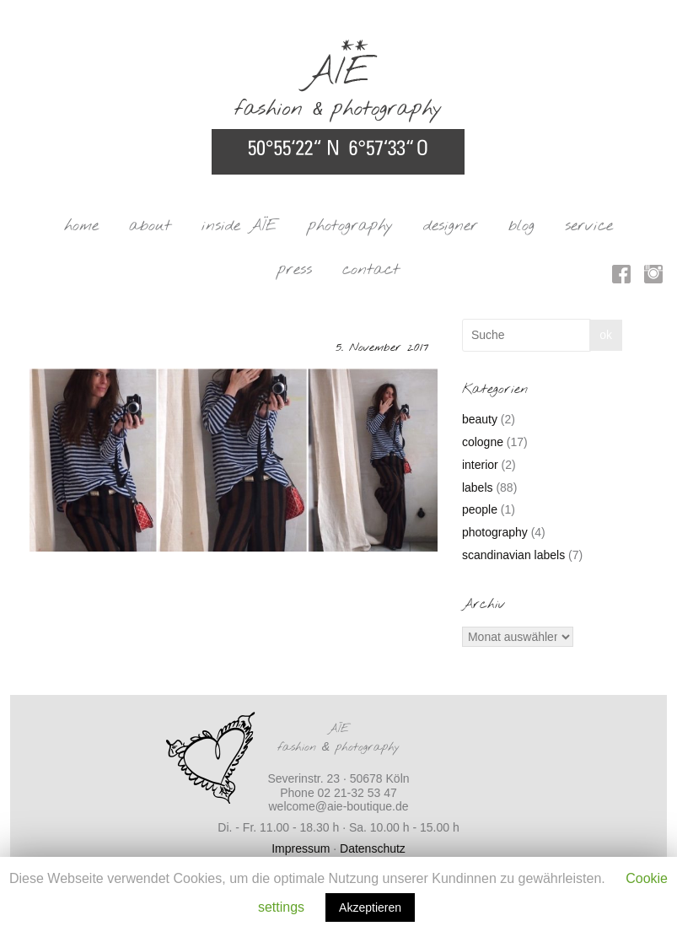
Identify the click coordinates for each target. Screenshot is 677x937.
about (150, 226)
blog (521, 226)
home (81, 226)
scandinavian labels (513, 555)
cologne (482, 442)
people (479, 509)
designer (450, 226)
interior (480, 464)
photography (350, 226)
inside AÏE (239, 226)
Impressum (300, 848)
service (589, 226)
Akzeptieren (370, 907)
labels (477, 487)
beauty (479, 419)
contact (371, 270)
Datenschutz (373, 848)
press (294, 270)
